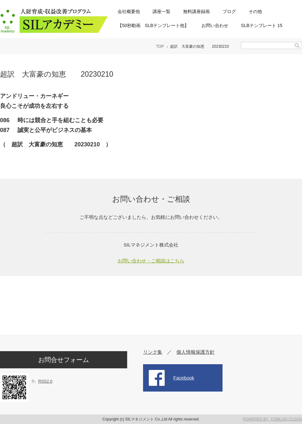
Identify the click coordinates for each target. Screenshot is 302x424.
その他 (255, 11)
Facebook (183, 377)
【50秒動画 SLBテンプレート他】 (153, 25)
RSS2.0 (45, 381)
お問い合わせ (215, 25)
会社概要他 (129, 11)
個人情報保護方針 (195, 352)
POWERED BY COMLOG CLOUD (272, 419)
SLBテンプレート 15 (261, 25)
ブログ (229, 11)
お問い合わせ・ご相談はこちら (151, 260)
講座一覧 (161, 11)
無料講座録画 (196, 11)
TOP (160, 46)
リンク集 (152, 352)
